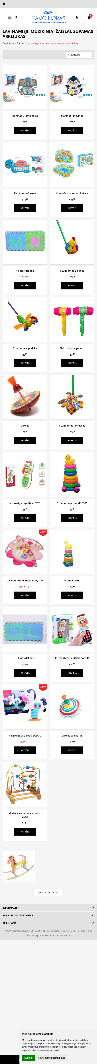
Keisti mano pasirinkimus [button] (51, 1057)
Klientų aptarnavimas (18, 915)
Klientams (9, 923)
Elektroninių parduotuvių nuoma (41, 935)
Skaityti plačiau (49, 892)
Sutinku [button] (28, 1057)
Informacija (10, 907)
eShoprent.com (64, 935)
